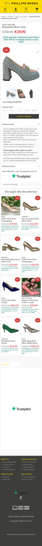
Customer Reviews (28, 469)
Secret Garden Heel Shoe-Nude (30, 220)
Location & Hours (7, 464)
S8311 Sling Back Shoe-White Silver (30, 342)
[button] (38, 52)
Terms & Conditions (28, 477)
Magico (14, 534)
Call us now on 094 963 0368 (21, 516)
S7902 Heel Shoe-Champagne (29, 260)
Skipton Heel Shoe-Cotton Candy (30, 301)
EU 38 (12, 110)
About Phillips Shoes (8, 462)
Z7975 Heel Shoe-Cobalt (9, 301)
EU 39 (20, 110)
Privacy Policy (26, 479)
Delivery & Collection (28, 462)
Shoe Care (5, 477)
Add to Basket (24, 116)
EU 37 (5, 110)
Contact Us (5, 467)
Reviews (5, 364)
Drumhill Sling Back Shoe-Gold (10, 260)
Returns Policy (26, 464)
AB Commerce (31, 534)
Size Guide (5, 479)
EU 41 (34, 110)
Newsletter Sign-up (8, 469)
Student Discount (27, 467)
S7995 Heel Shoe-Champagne (9, 220)
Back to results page (11, 184)
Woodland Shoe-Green (8, 342)
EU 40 (27, 110)
